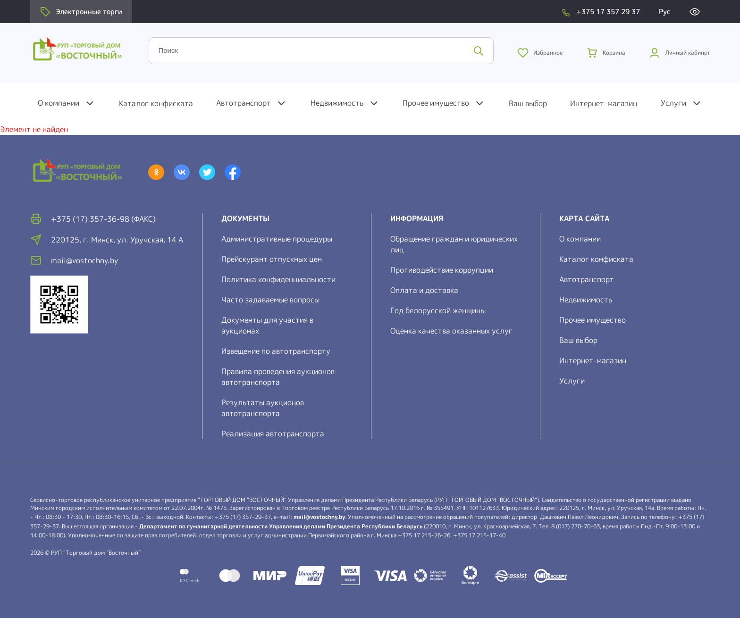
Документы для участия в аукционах (267, 325)
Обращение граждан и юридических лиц (454, 244)
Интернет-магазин (603, 103)
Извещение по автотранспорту (275, 351)
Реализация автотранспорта (272, 433)
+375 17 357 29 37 (608, 12)
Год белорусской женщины (438, 310)
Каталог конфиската (156, 103)
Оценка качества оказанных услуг (451, 331)
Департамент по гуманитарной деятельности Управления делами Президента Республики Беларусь (280, 526)
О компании (58, 103)
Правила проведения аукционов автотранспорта (278, 376)
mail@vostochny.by (319, 517)
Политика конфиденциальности (278, 279)
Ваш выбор (528, 103)
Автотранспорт (243, 103)
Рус (664, 12)
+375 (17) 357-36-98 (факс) (103, 219)
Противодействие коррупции (441, 270)
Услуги (673, 103)
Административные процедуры (276, 239)
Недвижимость (337, 103)
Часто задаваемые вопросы (270, 299)
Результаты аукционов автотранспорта (262, 407)
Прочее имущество (436, 103)
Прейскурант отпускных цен (271, 259)
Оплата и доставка (424, 290)
